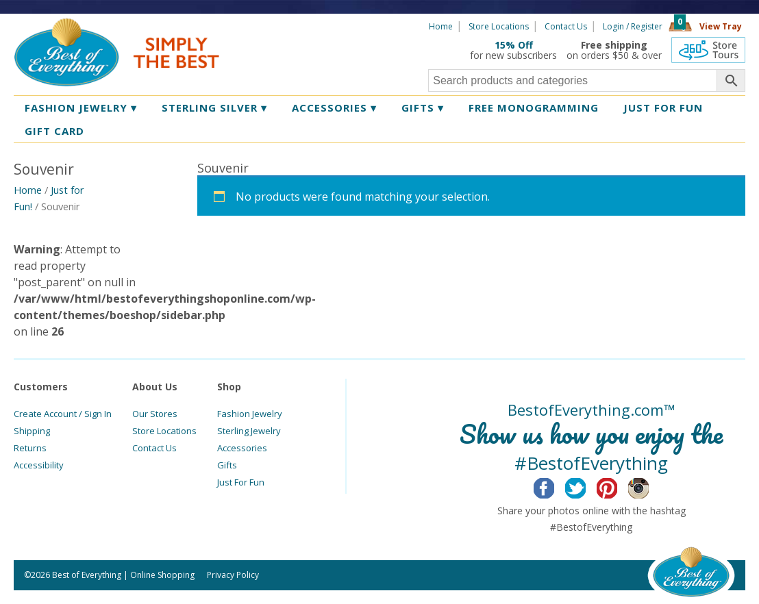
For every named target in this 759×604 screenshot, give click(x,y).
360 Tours (708, 50)
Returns (30, 448)
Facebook (554, 486)
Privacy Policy (233, 575)
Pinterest (617, 486)
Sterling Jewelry (249, 431)
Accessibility (39, 465)
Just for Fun (663, 107)
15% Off (514, 44)
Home (441, 26)
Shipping (32, 431)
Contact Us (566, 26)
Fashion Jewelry (81, 107)
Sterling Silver (214, 107)
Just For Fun (240, 482)
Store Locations (499, 26)
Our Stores (154, 413)
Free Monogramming (534, 107)
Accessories (334, 107)
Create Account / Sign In (63, 413)
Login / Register (632, 26)
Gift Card (54, 131)
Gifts (422, 107)
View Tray (720, 26)
